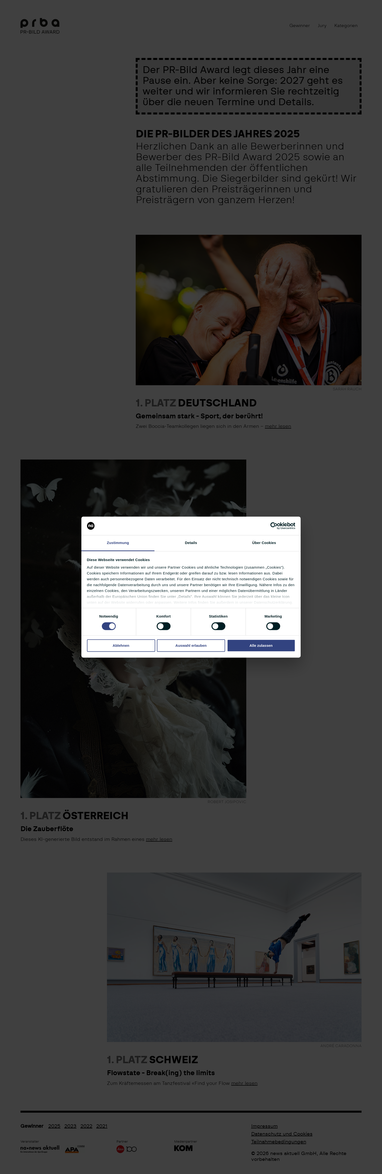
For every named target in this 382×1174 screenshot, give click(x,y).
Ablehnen (121, 646)
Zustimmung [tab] (118, 543)
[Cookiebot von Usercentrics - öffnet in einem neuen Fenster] (274, 525)
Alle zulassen (261, 646)
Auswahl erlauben (191, 646)
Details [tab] (191, 543)
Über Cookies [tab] (264, 543)
